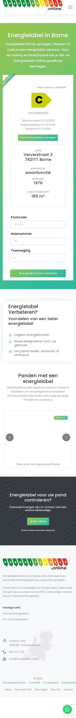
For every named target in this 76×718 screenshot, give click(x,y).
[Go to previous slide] (10, 437)
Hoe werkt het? (23, 689)
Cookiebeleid (68, 682)
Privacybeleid (50, 682)
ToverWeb (34, 682)
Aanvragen (41, 689)
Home (8, 689)
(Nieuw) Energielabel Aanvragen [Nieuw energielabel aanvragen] (38, 137)
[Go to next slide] (66, 437)
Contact (68, 689)
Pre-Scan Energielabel (15, 619)
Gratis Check (38, 521)
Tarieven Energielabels (16, 613)
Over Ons (55, 689)
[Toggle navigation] (70, 7)
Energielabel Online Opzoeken (38, 273)
